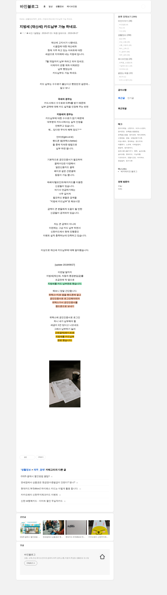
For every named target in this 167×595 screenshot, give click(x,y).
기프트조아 (122, 157)
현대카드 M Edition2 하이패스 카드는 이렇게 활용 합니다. (49, 488)
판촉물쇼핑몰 (123, 135)
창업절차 (121, 161)
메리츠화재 (141, 135)
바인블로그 (29, 6)
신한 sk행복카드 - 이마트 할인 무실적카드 (42, 501)
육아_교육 (124, 48)
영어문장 (121, 131)
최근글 (121, 98)
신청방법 (121, 138)
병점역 (120, 148)
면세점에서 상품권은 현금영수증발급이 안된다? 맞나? (48, 482)
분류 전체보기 (127, 17)
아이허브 (123, 69)
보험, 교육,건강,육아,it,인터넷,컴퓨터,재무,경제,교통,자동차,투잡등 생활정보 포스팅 (56, 558)
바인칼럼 (123, 25)
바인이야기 (125, 21)
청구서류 (129, 161)
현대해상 (131, 141)
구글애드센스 (125, 66)
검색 (143, 6)
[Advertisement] (65, 431)
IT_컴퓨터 (124, 52)
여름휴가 (121, 144)
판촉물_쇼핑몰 (125, 63)
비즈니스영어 (125, 80)
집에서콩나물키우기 (125, 151)
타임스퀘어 (122, 141)
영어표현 (132, 135)
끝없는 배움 (125, 73)
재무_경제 (39, 469)
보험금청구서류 (136, 138)
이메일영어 (136, 144)
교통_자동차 (125, 45)
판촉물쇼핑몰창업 (132, 131)
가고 (122, 31)
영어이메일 (122, 128)
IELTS (122, 77)
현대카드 (129, 154)
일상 (51, 6)
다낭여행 (137, 154)
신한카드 (131, 128)
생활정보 (60, 6)
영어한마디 (128, 148)
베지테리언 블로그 (129, 171)
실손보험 (142, 151)
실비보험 (121, 154)
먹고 (122, 28)
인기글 (130, 98)
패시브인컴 (72, 6)
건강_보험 (124, 42)
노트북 (128, 144)
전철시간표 (132, 157)
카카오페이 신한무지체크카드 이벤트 (39, 494)
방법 (127, 138)
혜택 (135, 151)
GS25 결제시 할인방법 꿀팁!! (35, 476)
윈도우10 (139, 141)
